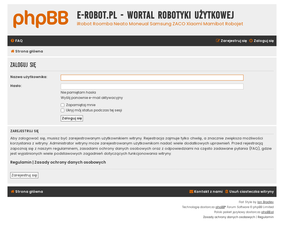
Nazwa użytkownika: (28, 76)
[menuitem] (16, 41)
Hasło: (16, 85)
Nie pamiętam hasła (78, 92)
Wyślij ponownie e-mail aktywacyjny (92, 98)
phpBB (220, 207)
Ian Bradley (265, 202)
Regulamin (21, 162)
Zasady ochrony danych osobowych (70, 162)
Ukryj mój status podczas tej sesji (91, 110)
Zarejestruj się (24, 175)
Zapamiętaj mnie (78, 104)
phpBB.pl (267, 212)
